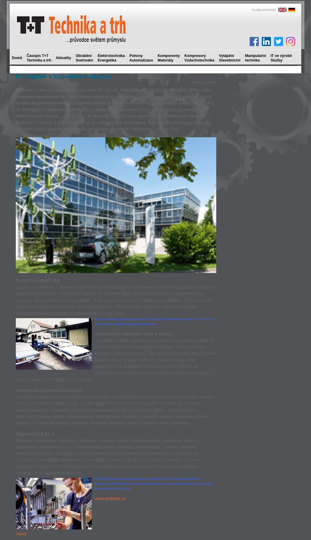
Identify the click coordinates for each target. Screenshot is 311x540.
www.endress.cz (110, 498)
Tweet (21, 534)
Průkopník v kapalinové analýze (63, 76)
